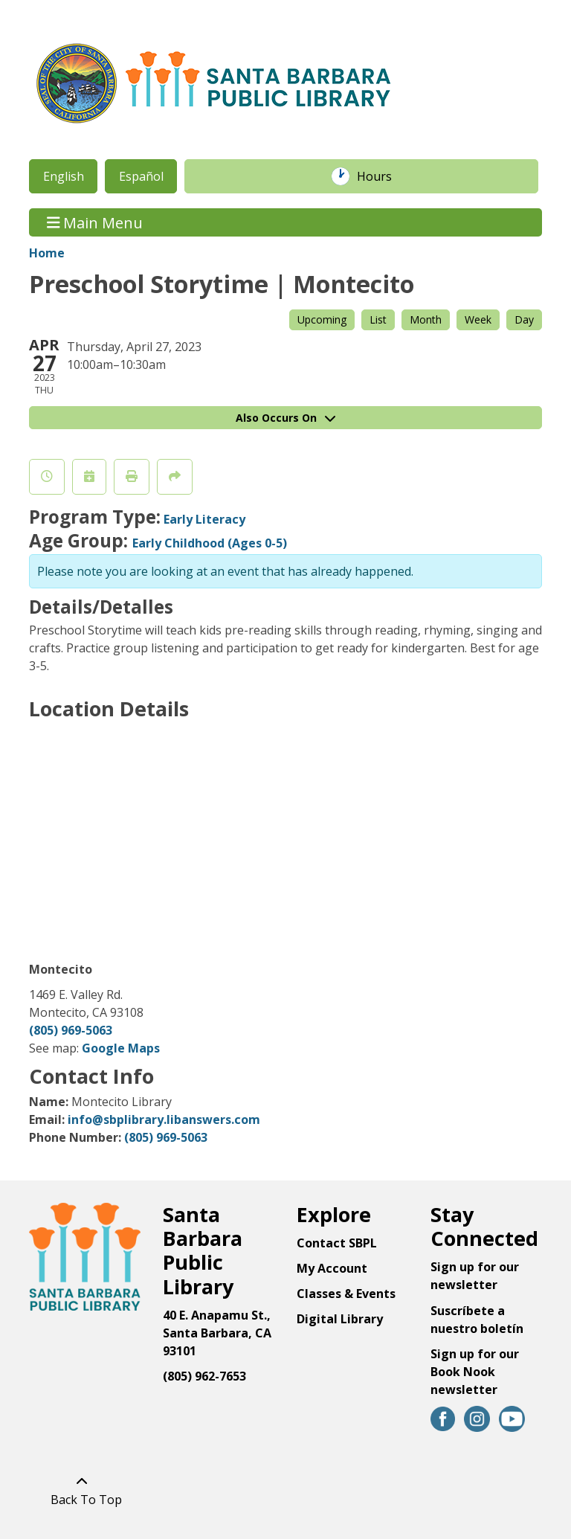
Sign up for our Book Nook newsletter (474, 1372)
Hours (382, 176)
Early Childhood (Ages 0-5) (209, 543)
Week (478, 319)
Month (426, 319)
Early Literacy (204, 519)
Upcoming (321, 319)
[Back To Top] (82, 1491)
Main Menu (95, 222)
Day (524, 319)
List (378, 319)
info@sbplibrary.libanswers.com (164, 1119)
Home (47, 253)
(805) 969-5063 (70, 1030)
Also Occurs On (285, 418)
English (63, 176)
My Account (332, 1268)
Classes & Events (346, 1293)
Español (141, 176)
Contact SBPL (337, 1243)
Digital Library (340, 1319)
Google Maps (121, 1048)
